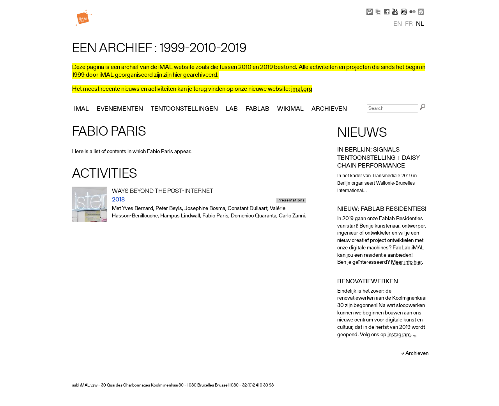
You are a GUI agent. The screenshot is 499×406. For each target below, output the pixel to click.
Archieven (416, 354)
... (414, 335)
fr (409, 24)
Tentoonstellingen (184, 109)
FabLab (257, 109)
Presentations (291, 201)
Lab (232, 109)
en (397, 24)
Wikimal (290, 109)
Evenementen (120, 109)
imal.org (301, 89)
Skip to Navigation (417, 4)
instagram (399, 335)
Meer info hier (406, 262)
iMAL (81, 109)
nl (420, 24)
